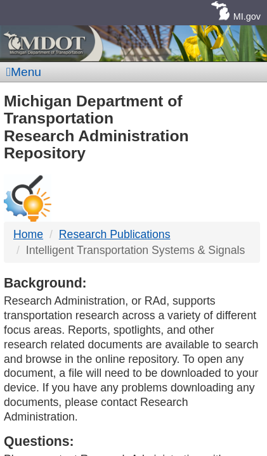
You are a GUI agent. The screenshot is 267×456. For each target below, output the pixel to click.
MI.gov (247, 16)
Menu (23, 72)
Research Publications (115, 234)
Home (28, 234)
